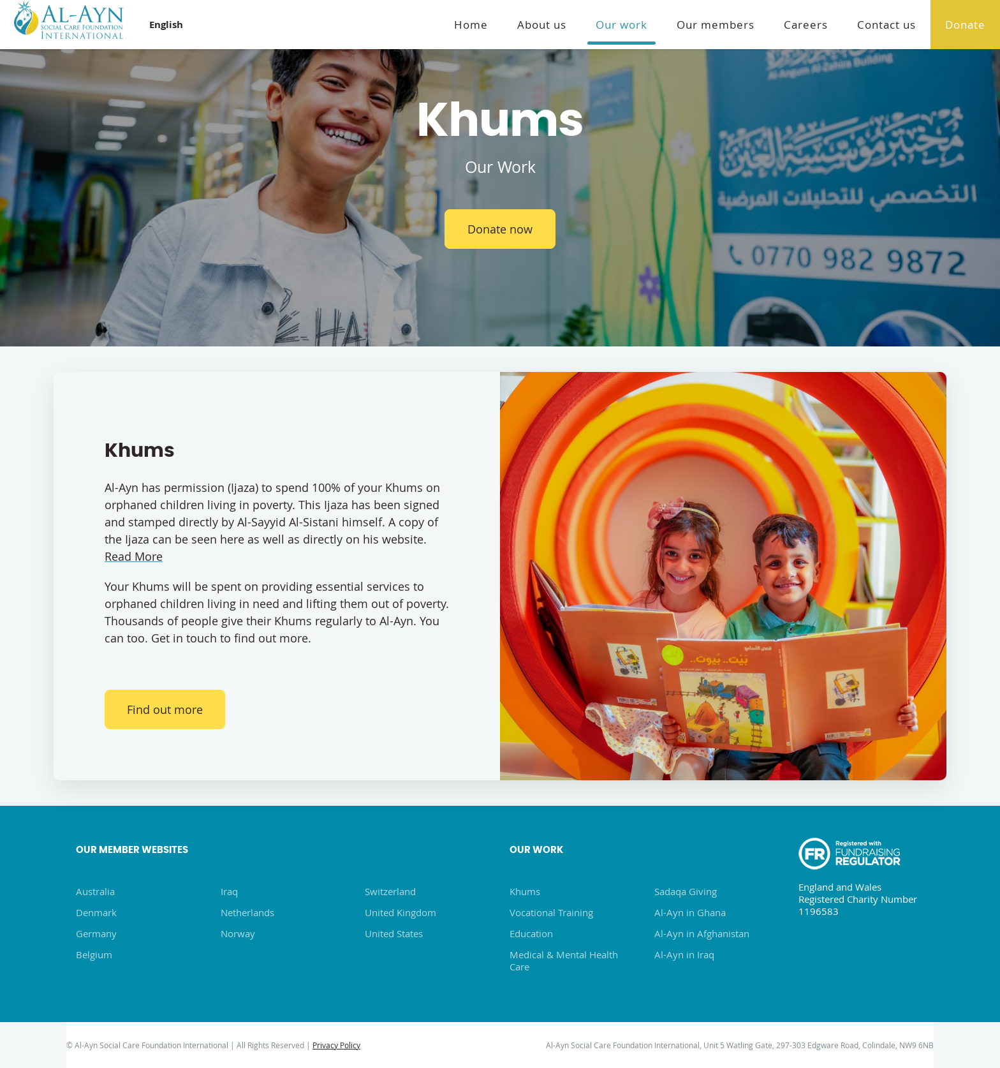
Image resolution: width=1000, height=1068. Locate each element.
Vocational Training (551, 912)
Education (531, 933)
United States (394, 933)
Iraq (229, 891)
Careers (806, 24)
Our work (621, 24)
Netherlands (247, 912)
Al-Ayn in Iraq (684, 954)
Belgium (94, 954)
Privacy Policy (336, 1045)
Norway (238, 933)
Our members (715, 24)
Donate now (500, 229)
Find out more (165, 709)
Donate (965, 24)
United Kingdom (400, 912)
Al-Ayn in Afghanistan (701, 933)
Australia (95, 891)
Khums (525, 891)
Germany (96, 933)
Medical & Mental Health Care (564, 960)
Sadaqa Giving (685, 891)
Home (471, 24)
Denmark (96, 912)
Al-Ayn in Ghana (690, 912)
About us (541, 24)
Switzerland (390, 891)
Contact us (886, 24)
